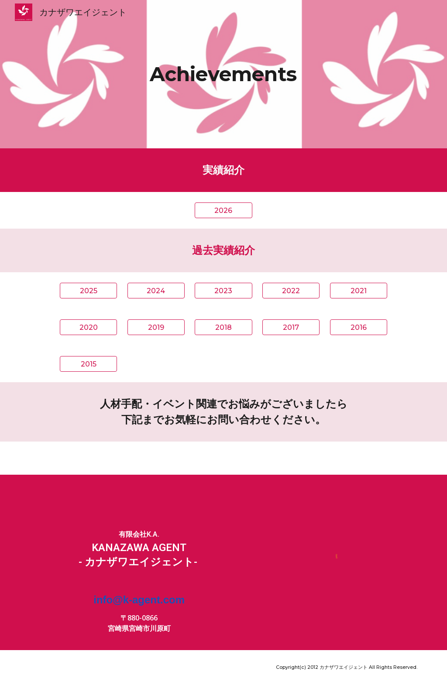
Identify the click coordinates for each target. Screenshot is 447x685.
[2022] (291, 291)
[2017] (291, 327)
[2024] (156, 291)
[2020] (88, 327)
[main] (223, 74)
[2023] (223, 291)
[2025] (88, 291)
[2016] (358, 327)
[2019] (156, 327)
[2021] (358, 291)
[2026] (223, 210)
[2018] (223, 327)
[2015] (88, 364)
